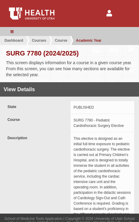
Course (61, 40)
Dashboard (13, 40)
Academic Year (88, 40)
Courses (39, 40)
